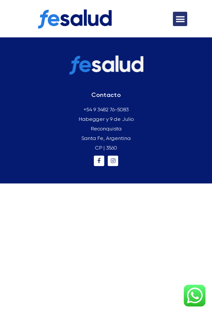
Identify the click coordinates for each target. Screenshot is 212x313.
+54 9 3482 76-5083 (106, 110)
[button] (180, 19)
